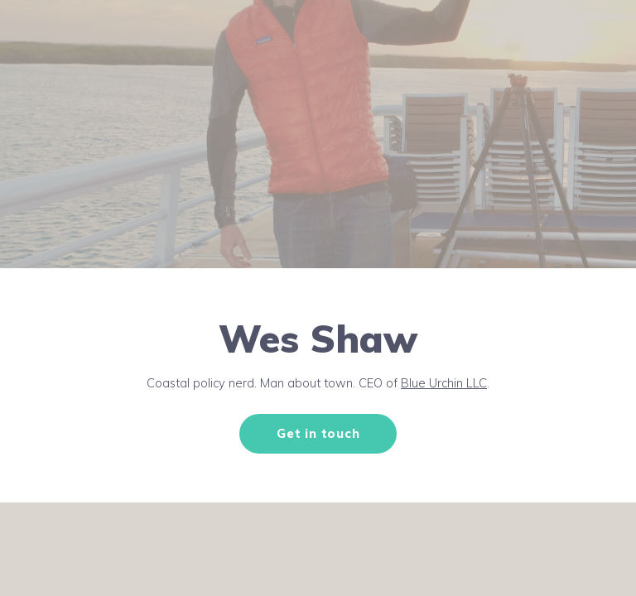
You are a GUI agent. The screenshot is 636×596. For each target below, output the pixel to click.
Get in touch (318, 433)
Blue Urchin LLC (444, 383)
